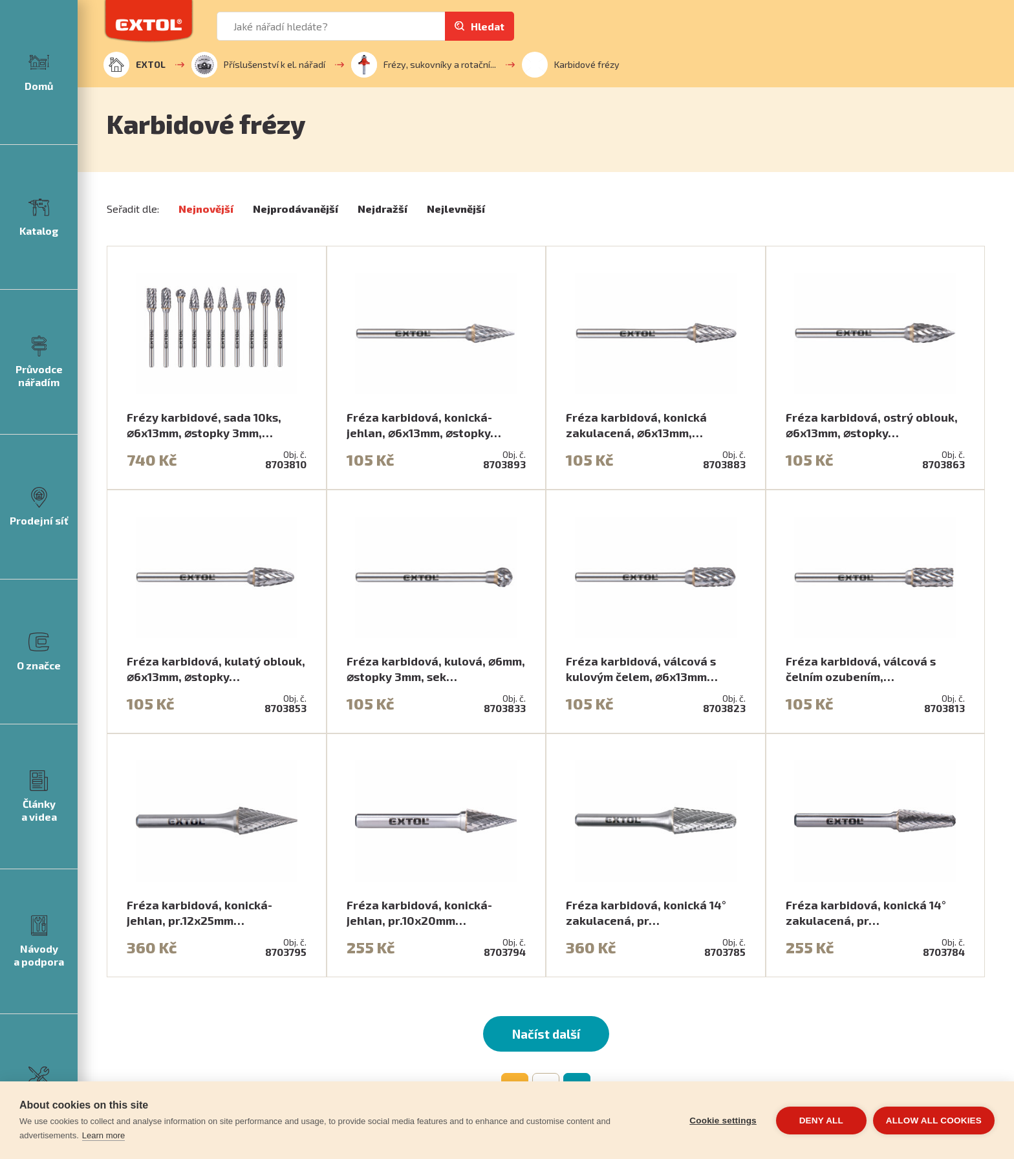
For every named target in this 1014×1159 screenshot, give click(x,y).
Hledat (487, 26)
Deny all (821, 1120)
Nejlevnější (456, 208)
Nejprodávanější (295, 208)
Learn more (103, 1135)
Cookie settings (723, 1120)
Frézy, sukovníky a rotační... (423, 65)
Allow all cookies (934, 1120)
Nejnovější (205, 208)
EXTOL (134, 65)
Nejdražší (382, 208)
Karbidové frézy (571, 65)
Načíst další (546, 1033)
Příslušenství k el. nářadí (258, 65)
